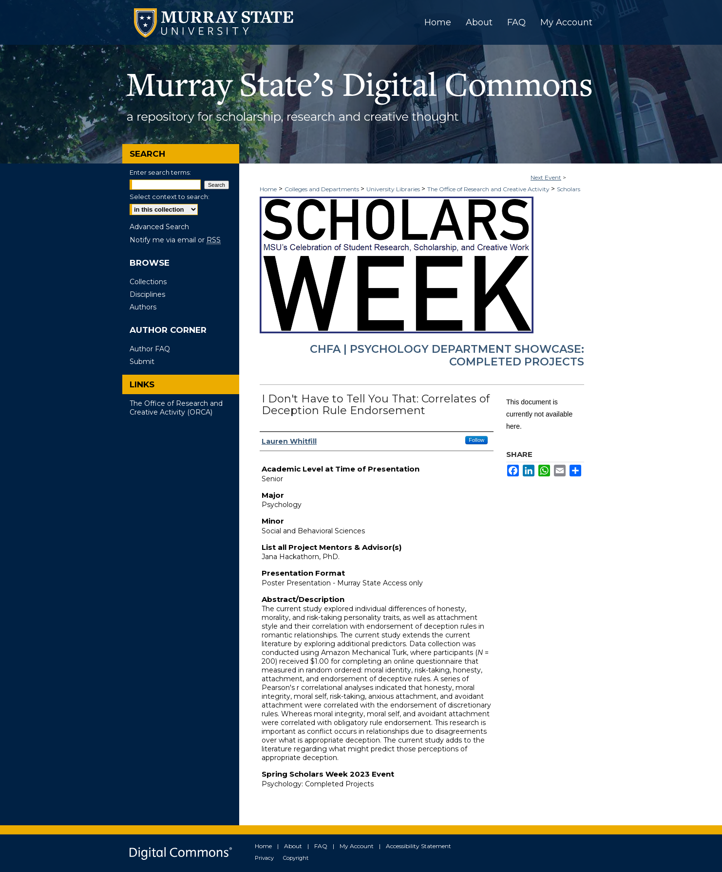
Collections (148, 281)
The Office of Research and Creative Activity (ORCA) (176, 408)
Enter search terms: (160, 172)
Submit (142, 361)
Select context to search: (169, 196)
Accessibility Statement (418, 846)
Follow (476, 440)
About (293, 846)
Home (268, 189)
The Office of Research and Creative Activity (489, 189)
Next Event (546, 177)
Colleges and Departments (323, 189)
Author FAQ (150, 349)
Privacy (264, 857)
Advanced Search (159, 226)
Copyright (295, 857)
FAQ (320, 846)
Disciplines (147, 294)
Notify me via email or (175, 240)
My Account (357, 846)
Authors (143, 307)
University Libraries (393, 189)
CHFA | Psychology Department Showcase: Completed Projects (447, 355)
